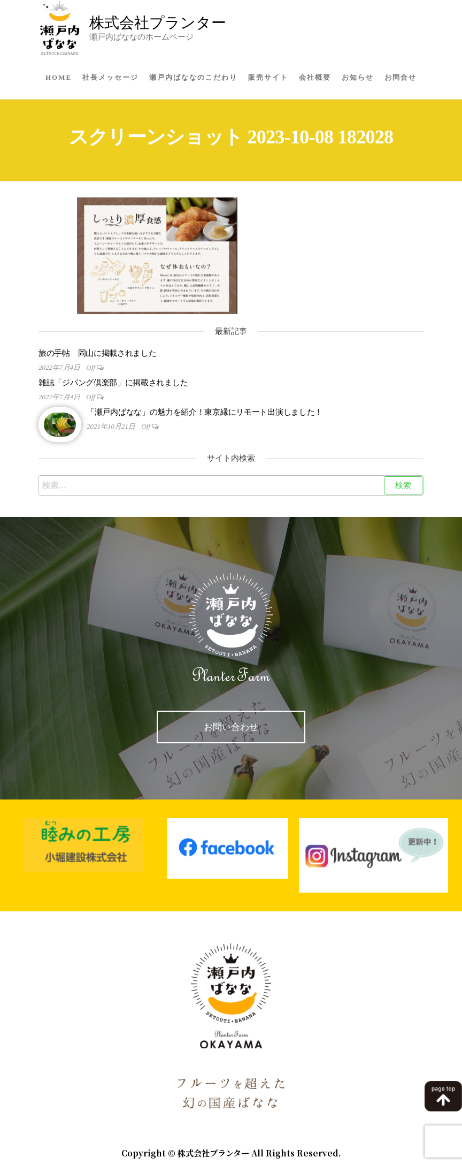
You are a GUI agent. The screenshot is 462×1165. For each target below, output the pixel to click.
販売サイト (268, 77)
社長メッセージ (110, 77)
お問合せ (400, 77)
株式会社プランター (157, 22)
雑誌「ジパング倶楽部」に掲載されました (113, 382)
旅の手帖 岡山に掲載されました (97, 353)
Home (58, 77)
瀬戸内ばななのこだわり (193, 77)
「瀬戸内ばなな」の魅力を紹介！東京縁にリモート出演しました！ (204, 412)
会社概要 (315, 77)
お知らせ (358, 77)
